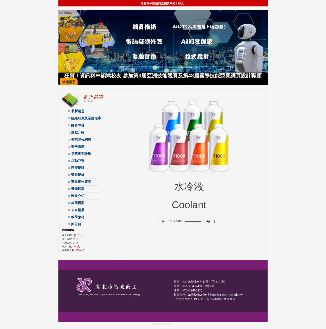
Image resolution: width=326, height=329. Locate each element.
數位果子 (168, 324)
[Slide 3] (137, 66)
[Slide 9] (182, 66)
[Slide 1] (122, 66)
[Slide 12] (204, 66)
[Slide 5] (152, 66)
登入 (181, 3)
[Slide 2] (129, 66)
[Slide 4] (144, 66)
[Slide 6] (159, 66)
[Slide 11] (197, 66)
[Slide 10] (189, 66)
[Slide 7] (167, 66)
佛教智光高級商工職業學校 (158, 3)
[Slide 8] (174, 66)
